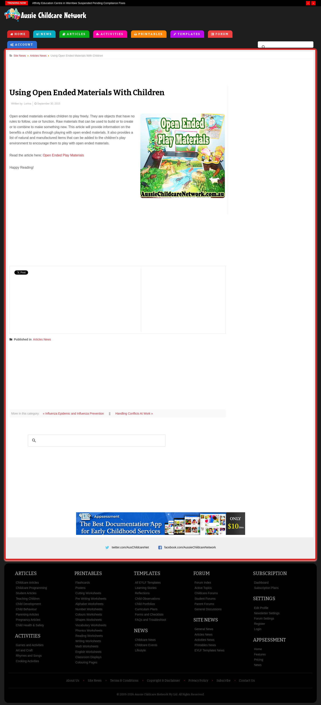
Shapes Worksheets (88, 619)
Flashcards (82, 582)
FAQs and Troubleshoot (150, 619)
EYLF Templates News (209, 650)
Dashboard (261, 582)
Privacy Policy (198, 680)
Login (257, 629)
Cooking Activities (27, 661)
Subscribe (224, 680)
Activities (111, 34)
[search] (285, 47)
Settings (264, 598)
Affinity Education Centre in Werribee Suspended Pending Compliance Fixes (78, 3)
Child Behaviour (26, 609)
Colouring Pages (86, 662)
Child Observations (147, 598)
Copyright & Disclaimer (163, 680)
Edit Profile (261, 608)
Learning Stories (146, 588)
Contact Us (247, 680)
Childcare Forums (206, 593)
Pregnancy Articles (28, 619)
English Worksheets (88, 651)
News (46, 34)
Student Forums (205, 598)
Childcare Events (146, 645)
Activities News (204, 639)
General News (203, 629)
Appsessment (269, 640)
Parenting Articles (27, 614)
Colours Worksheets (88, 614)
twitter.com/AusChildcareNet (130, 547)
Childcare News (145, 639)
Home (20, 34)
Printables (150, 34)
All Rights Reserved (191, 694)
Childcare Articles (27, 582)
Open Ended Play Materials (63, 155)
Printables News (205, 645)
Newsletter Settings (267, 613)
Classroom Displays (88, 657)
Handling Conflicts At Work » (134, 413)
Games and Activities (30, 645)
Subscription (270, 573)
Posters (80, 588)
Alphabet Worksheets (89, 604)
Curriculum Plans (146, 609)
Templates (189, 34)
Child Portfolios (145, 604)
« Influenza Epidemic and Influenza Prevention (74, 413)
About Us (72, 680)
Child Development (28, 604)
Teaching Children (28, 598)
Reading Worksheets (89, 635)
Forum (222, 34)
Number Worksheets (88, 609)
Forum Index (202, 582)
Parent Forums (204, 604)
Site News (205, 620)
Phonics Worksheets (88, 630)
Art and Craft (24, 650)
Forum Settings (264, 618)
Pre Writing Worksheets (91, 598)
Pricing (258, 659)
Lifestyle (140, 650)
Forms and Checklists (149, 614)
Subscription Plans (266, 588)
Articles (76, 34)
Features (260, 654)
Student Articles (26, 593)
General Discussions (207, 609)
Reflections (142, 593)
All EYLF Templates (148, 582)
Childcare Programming (31, 588)
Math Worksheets (86, 646)
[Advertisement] (220, 16)
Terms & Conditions (124, 680)
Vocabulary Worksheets (91, 625)
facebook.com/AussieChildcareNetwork (190, 547)
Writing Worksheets (88, 641)
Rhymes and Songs (29, 655)
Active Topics (203, 588)
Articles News (42, 339)
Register (259, 623)
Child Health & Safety (30, 625)
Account (24, 44)
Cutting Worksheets (88, 593)
